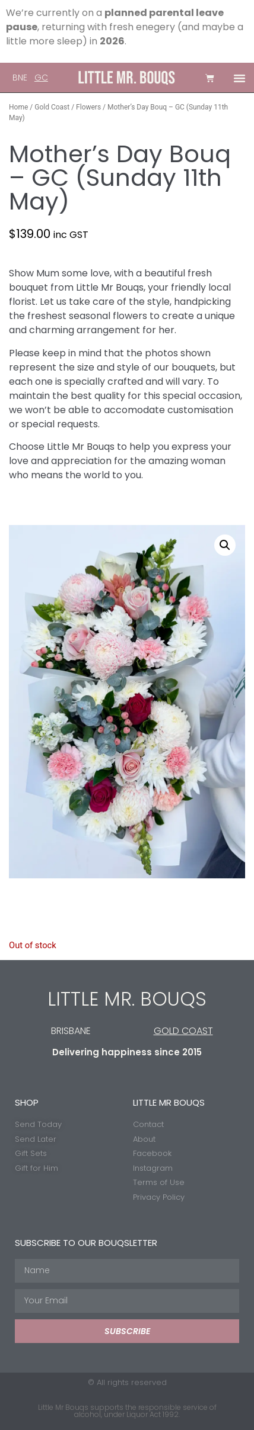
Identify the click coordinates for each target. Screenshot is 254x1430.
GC (41, 77)
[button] (239, 78)
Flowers (88, 107)
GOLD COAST (183, 1031)
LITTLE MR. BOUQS (127, 998)
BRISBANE (71, 1031)
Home (18, 107)
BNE (19, 77)
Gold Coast (51, 107)
